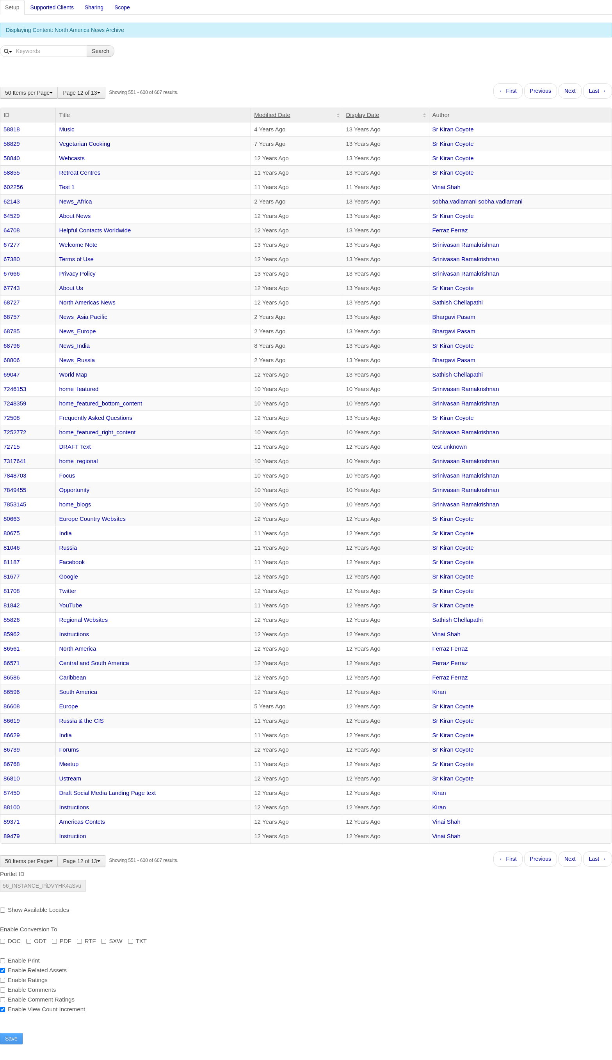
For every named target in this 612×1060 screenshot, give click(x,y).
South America (78, 691)
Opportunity (74, 490)
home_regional (78, 461)
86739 (12, 749)
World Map (73, 374)
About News (75, 215)
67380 (12, 259)
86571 (12, 663)
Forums (69, 749)
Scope (122, 7)
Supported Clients (52, 7)
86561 (12, 648)
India (65, 533)
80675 (12, 533)
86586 (12, 677)
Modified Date (272, 114)
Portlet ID (12, 874)
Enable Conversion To (28, 929)
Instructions (74, 634)
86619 (12, 720)
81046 (12, 547)
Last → (597, 91)
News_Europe (77, 331)
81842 (12, 605)
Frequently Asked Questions (95, 417)
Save (11, 1038)
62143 (12, 201)
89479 (12, 836)
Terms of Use (76, 259)
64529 (12, 215)
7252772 (15, 432)
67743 (12, 288)
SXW (111, 941)
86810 (12, 778)
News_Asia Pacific (83, 316)
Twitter (67, 591)
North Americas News (87, 302)
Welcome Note (78, 244)
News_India (74, 345)
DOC (10, 941)
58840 (12, 158)
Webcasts (72, 158)
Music (66, 129)
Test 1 (67, 187)
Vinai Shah (446, 187)
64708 (12, 230)
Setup (12, 7)
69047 (12, 374)
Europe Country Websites (92, 518)
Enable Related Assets (33, 970)
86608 (12, 706)
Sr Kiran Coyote (453, 129)
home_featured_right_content (97, 432)
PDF (61, 941)
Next (570, 91)
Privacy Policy (77, 273)
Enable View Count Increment (42, 1009)
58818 (12, 129)
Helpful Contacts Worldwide (95, 230)
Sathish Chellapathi (457, 302)
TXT (137, 941)
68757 (12, 316)
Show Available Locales (34, 909)
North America (77, 648)
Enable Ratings (24, 980)
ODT (36, 941)
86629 (12, 735)
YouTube (70, 605)
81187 (12, 562)
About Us (71, 288)
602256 (13, 187)
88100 (12, 807)
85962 (12, 634)
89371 (12, 821)
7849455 (15, 490)
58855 (12, 172)
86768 (12, 764)
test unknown (449, 446)
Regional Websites (83, 619)
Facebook (72, 562)
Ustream (70, 778)
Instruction (72, 836)
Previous (540, 91)
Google (68, 576)
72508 (12, 417)
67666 (12, 273)
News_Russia (77, 360)
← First (508, 91)
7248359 (15, 403)
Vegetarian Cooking (84, 143)
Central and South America (94, 663)
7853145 (15, 504)
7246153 (15, 389)
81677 (12, 576)
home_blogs (75, 504)
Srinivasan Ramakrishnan (465, 244)
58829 (12, 143)
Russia (68, 547)
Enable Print (20, 960)
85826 (12, 619)
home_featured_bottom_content (100, 403)
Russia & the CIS (81, 720)
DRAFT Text (75, 446)
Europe (68, 706)
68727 (12, 302)
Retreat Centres (79, 172)
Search (100, 51)
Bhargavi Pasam (453, 316)
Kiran (439, 691)
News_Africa (75, 201)
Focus (67, 475)
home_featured (78, 389)
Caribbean (72, 677)
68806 (12, 360)
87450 (12, 792)
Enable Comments (28, 989)
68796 (12, 345)
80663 (12, 518)
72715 (12, 446)
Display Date (362, 114)
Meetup (68, 764)
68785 (12, 331)
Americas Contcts (82, 821)
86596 (12, 691)
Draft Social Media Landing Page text (107, 792)
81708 (12, 591)
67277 (12, 244)
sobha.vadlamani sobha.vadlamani (477, 201)
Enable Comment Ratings (37, 999)
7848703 (15, 475)
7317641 (15, 461)
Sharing (94, 7)
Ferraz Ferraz (450, 230)
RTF (86, 941)
